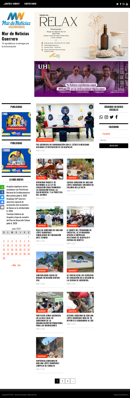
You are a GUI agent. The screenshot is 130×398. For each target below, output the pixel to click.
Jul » (19, 264)
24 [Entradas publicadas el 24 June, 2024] (8, 253)
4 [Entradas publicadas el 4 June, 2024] (12, 240)
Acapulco (72, 177)
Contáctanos (30, 3)
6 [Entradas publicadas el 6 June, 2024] (20, 240)
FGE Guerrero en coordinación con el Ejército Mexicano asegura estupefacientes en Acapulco (62, 146)
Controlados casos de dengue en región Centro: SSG (48, 278)
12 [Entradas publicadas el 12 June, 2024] (16, 245)
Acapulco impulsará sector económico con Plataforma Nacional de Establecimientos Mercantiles (18, 191)
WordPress (124, 394)
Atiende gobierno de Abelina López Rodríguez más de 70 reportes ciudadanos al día (80, 318)
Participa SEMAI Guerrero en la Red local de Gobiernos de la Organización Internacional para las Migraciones (49, 320)
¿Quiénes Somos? (12, 3)
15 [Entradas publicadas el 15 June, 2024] (29, 245)
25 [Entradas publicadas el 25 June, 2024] (12, 253)
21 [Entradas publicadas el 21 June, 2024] (24, 249)
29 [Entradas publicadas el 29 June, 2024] (29, 253)
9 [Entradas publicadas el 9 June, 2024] (3, 245)
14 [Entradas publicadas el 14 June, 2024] (24, 245)
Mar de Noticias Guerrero (16, 36)
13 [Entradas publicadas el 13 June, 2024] (20, 245)
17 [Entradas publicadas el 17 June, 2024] (8, 249)
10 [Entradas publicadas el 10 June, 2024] (8, 245)
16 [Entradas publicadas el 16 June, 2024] (4, 249)
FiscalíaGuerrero (45, 140)
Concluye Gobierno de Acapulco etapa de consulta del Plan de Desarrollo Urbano (18, 217)
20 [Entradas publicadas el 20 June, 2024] (20, 249)
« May (13, 264)
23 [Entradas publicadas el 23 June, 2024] (4, 253)
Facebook (106, 133)
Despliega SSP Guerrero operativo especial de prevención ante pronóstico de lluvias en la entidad (17, 203)
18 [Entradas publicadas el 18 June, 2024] (12, 249)
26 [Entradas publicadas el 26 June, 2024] (16, 253)
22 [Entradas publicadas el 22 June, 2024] (29, 249)
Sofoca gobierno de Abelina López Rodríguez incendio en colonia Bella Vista (80, 185)
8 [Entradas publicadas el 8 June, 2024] (28, 240)
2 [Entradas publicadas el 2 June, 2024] (3, 240)
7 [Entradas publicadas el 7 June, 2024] (24, 240)
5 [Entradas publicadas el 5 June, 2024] (16, 240)
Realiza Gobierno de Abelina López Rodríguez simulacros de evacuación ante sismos (49, 234)
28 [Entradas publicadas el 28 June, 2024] (24, 253)
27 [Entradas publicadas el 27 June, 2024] (20, 253)
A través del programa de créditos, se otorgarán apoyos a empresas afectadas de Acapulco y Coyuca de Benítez (79, 235)
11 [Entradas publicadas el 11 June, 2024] (12, 245)
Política (41, 177)
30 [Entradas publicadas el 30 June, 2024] (4, 258)
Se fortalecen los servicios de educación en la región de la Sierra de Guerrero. (80, 278)
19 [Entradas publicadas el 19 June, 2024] (16, 249)
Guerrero (72, 225)
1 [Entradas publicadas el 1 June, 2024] (28, 236)
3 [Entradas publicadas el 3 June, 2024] (8, 240)
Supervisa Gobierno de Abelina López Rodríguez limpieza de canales (47, 363)
